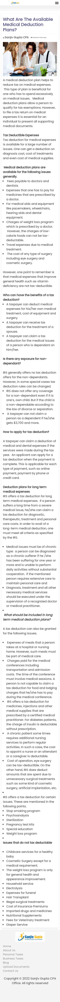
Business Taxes (14, 958)
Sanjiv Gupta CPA (17, 37)
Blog (6, 962)
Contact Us (11, 969)
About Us (9, 950)
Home (7, 946)
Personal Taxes (14, 954)
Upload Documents (17, 966)
